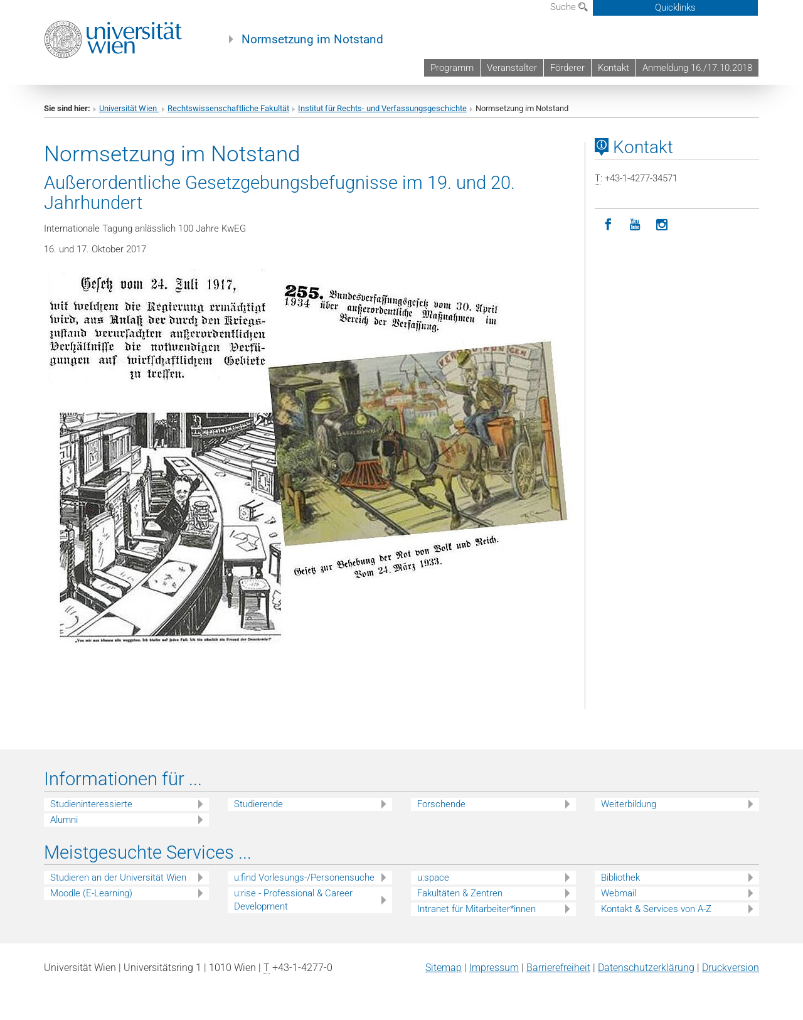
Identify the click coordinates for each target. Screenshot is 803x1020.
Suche (569, 7)
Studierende (258, 804)
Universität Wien (129, 108)
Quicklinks (675, 7)
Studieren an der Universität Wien (118, 877)
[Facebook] (608, 225)
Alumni (64, 819)
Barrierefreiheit (558, 968)
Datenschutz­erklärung (646, 968)
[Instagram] (662, 225)
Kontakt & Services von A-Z (656, 909)
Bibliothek (620, 877)
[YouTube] (635, 225)
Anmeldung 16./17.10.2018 (697, 67)
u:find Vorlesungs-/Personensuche (304, 877)
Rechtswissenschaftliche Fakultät (228, 108)
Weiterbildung (628, 804)
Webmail (618, 893)
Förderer (567, 67)
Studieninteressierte (91, 804)
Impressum (494, 968)
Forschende (441, 804)
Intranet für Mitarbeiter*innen (476, 909)
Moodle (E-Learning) (91, 893)
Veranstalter (512, 67)
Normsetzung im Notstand (312, 39)
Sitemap (443, 968)
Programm (452, 67)
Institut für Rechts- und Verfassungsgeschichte (382, 108)
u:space (433, 877)
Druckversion (730, 968)
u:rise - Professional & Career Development (293, 900)
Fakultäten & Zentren (460, 893)
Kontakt (613, 67)
